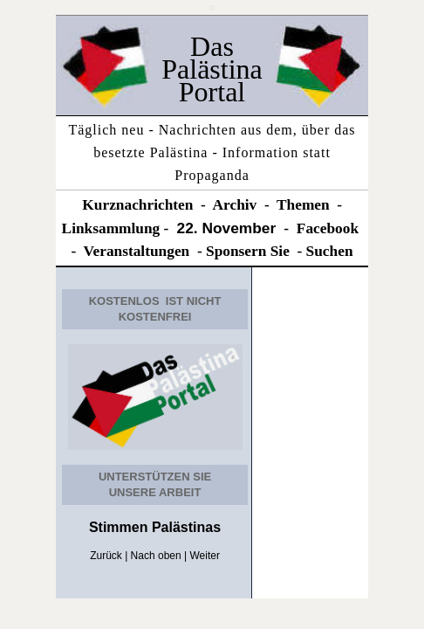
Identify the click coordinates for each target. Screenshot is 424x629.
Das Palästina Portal (212, 69)
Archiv (235, 205)
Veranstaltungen (137, 251)
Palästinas (185, 527)
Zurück (106, 556)
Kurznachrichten (137, 205)
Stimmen (118, 527)
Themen (303, 205)
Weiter (204, 556)
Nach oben (156, 556)
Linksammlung (111, 228)
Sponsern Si (244, 251)
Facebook (328, 228)
